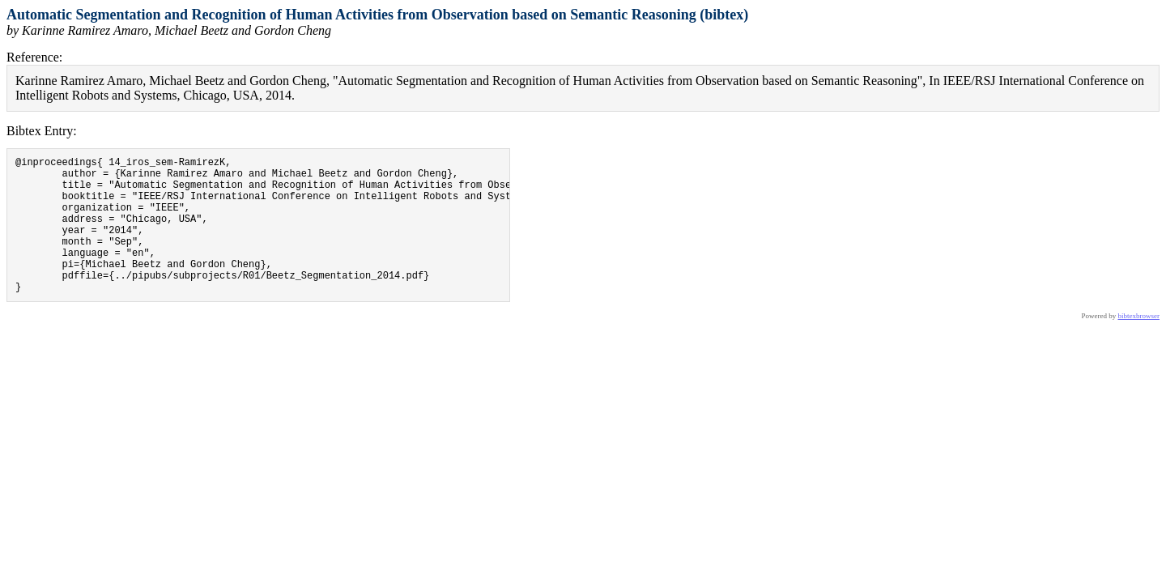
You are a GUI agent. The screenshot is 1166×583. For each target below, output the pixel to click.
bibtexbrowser (1139, 345)
